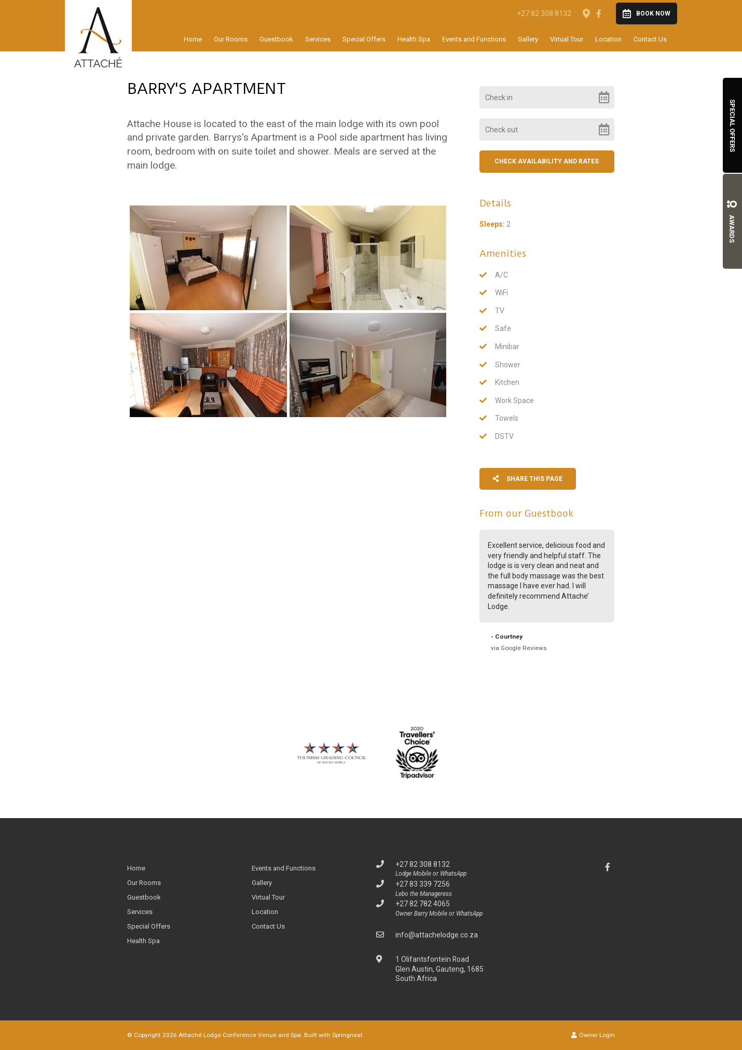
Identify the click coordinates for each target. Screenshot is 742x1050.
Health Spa (413, 39)
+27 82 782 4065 (422, 904)
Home (193, 39)
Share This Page (527, 478)
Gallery (528, 39)
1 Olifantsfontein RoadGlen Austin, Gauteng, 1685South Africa (439, 969)
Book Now (646, 13)
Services (318, 39)
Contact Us (650, 39)
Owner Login (593, 1035)
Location (608, 39)
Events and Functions (474, 39)
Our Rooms (231, 39)
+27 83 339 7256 (422, 884)
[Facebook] (599, 13)
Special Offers (364, 39)
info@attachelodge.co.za (436, 935)
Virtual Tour (566, 39)
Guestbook (276, 39)
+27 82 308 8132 (544, 13)
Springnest (347, 1035)
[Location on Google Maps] (586, 13)
